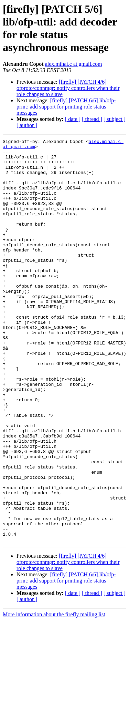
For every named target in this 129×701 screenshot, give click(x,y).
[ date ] (72, 119)
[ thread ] (92, 119)
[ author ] (27, 125)
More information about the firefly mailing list (54, 695)
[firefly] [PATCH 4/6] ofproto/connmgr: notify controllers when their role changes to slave (68, 88)
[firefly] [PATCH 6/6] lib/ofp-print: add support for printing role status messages (66, 106)
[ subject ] (115, 119)
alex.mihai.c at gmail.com (73, 64)
